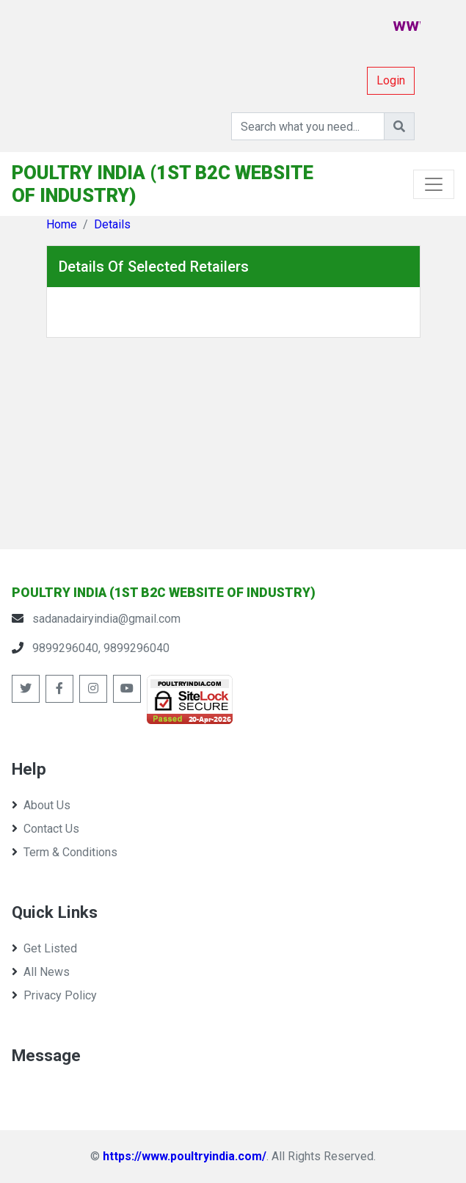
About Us (41, 805)
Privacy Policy (54, 995)
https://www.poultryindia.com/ (184, 1156)
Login (390, 80)
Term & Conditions (64, 852)
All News (41, 972)
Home (61, 224)
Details (112, 224)
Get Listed (44, 948)
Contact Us (45, 829)
